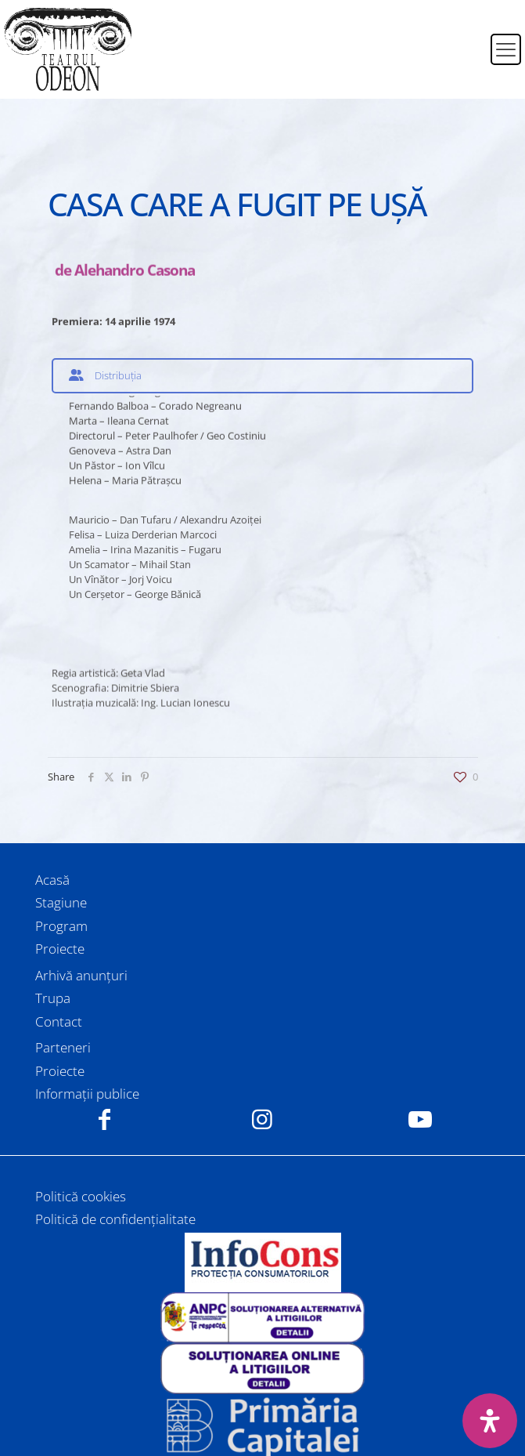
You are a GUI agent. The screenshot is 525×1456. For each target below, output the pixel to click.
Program (61, 926)
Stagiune (61, 902)
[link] (262, 1262)
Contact (58, 1021)
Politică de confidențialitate (115, 1219)
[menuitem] (468, 40)
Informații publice (87, 1094)
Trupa (52, 998)
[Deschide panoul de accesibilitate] (489, 1420)
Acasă (52, 880)
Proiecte (60, 949)
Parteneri (63, 1047)
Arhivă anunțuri (81, 975)
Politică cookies (80, 1196)
